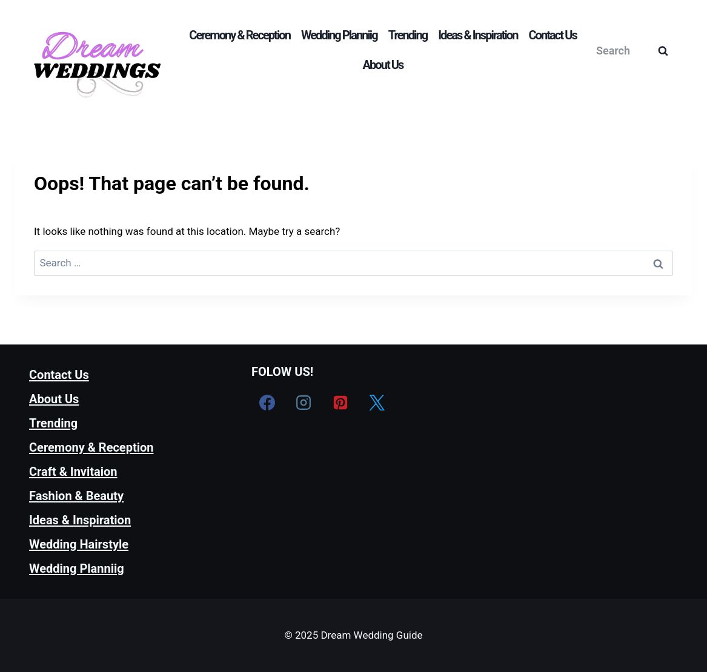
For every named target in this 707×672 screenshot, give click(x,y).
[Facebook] (267, 402)
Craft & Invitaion (73, 471)
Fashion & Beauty (76, 496)
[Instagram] (303, 402)
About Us (383, 65)
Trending (408, 35)
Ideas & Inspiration (477, 35)
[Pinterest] (340, 402)
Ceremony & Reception (239, 35)
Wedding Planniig (339, 35)
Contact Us (552, 35)
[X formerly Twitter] (377, 402)
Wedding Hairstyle (78, 544)
